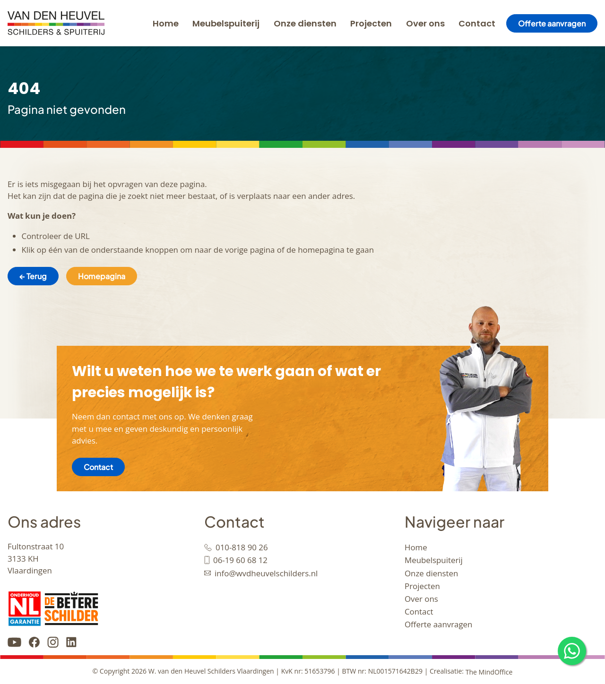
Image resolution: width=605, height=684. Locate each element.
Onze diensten (305, 23)
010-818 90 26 (242, 547)
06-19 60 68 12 (240, 560)
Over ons (425, 23)
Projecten (371, 23)
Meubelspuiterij (225, 23)
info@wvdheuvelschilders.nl (266, 572)
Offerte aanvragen (552, 23)
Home (166, 23)
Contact (476, 23)
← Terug (33, 276)
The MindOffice (489, 671)
